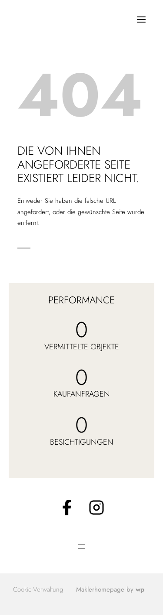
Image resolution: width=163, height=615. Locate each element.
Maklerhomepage (100, 589)
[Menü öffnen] (141, 19)
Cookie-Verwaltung (38, 589)
